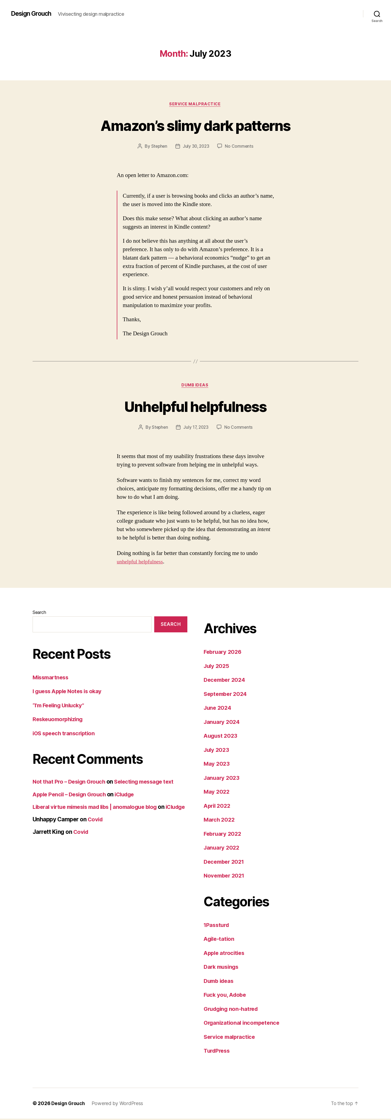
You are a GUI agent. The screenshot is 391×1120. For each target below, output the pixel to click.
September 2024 (227, 695)
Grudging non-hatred (232, 1010)
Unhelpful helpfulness (195, 407)
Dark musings (222, 968)
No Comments (240, 147)
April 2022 (218, 807)
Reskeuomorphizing (59, 720)
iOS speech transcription (65, 734)
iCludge (129, 795)
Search (39, 613)
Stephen (158, 147)
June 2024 (218, 709)
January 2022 (222, 848)
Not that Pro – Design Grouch (70, 783)
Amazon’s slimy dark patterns (195, 125)
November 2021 (225, 876)
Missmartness (52, 678)
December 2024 (226, 681)
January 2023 (222, 779)
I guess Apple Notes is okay (69, 692)
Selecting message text (148, 783)
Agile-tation (220, 940)
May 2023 (217, 765)
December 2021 (225, 863)
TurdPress (218, 1052)
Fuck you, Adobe (226, 996)
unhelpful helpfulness (141, 563)
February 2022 (224, 835)
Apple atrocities (225, 954)
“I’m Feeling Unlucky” (60, 706)
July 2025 (217, 667)
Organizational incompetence (243, 1024)
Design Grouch (32, 13)
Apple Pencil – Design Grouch (71, 795)
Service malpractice (195, 104)
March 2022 (220, 821)
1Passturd (217, 926)
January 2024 (222, 723)
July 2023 (217, 751)
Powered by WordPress (119, 1105)
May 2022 (217, 793)
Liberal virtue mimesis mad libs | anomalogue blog (99, 808)
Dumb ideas (195, 386)
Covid (95, 827)
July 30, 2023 (196, 147)
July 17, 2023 (196, 428)
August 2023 (221, 737)
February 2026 (224, 653)
